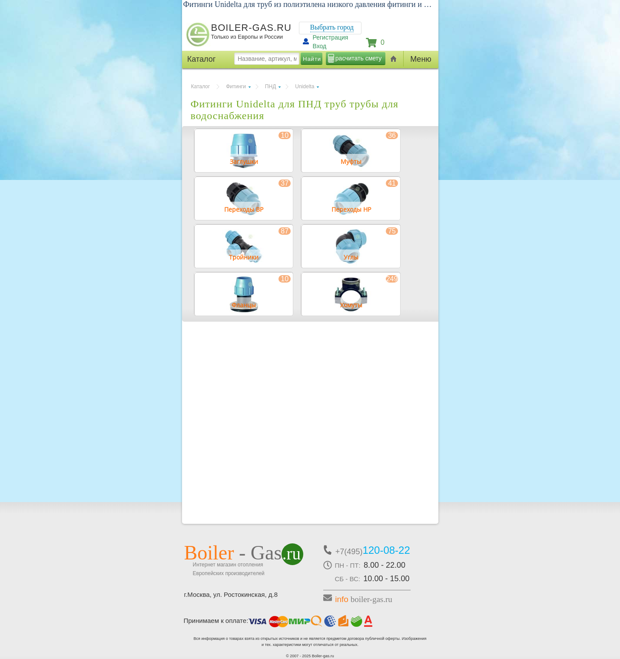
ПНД (270, 86)
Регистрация (330, 37)
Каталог (200, 86)
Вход (320, 46)
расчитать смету (358, 58)
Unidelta (304, 86)
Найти (312, 59)
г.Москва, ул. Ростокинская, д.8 (231, 594)
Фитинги (236, 86)
